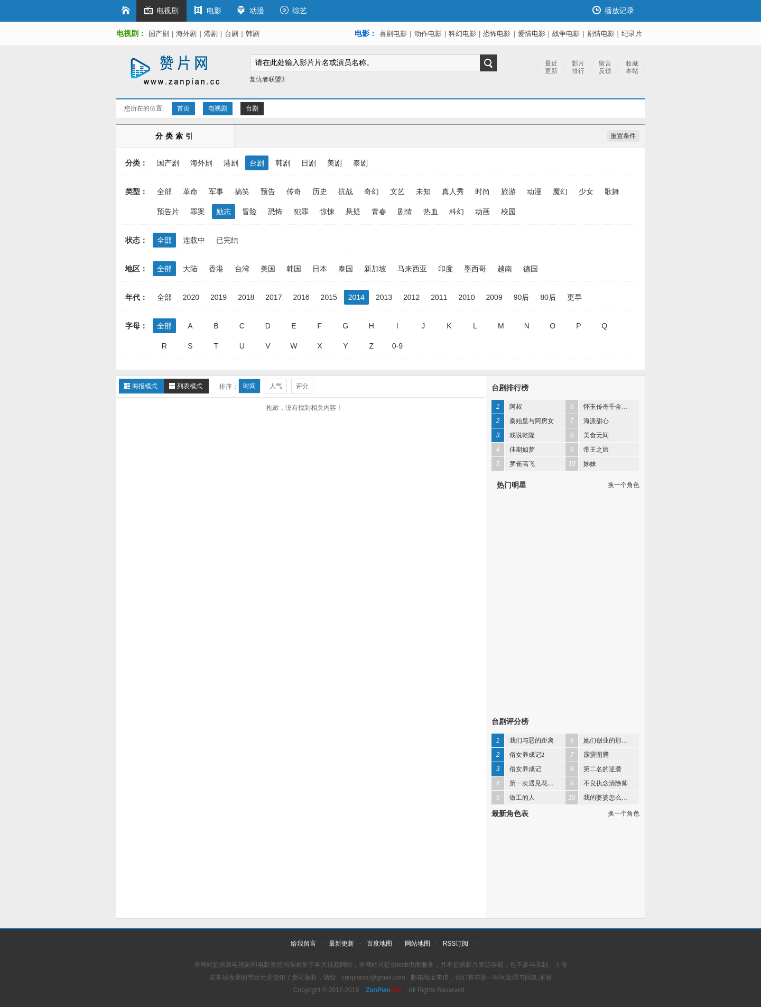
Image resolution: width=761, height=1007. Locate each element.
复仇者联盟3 (267, 79)
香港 (216, 268)
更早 (574, 297)
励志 (223, 211)
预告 (268, 191)
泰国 (345, 268)
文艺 (397, 191)
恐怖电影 (497, 34)
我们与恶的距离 (522, 740)
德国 (530, 268)
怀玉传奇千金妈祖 (599, 407)
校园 (508, 211)
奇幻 (371, 191)
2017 (273, 297)
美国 (268, 268)
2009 (494, 297)
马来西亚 (412, 268)
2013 (384, 297)
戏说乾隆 (513, 435)
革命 (190, 191)
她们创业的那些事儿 (602, 740)
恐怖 (275, 211)
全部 (164, 191)
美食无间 (587, 435)
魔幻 (560, 191)
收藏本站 (632, 67)
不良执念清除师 (596, 783)
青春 (379, 211)
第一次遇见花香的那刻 (528, 783)
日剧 (308, 163)
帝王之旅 (587, 449)
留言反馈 (605, 67)
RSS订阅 (456, 943)
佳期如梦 (513, 449)
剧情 (404, 211)
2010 (466, 297)
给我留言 (303, 943)
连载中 (194, 240)
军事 (216, 191)
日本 (319, 268)
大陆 (190, 268)
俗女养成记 (516, 769)
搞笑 (242, 191)
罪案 (197, 211)
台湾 (242, 268)
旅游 (508, 191)
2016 (301, 297)
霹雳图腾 (587, 755)
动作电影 (428, 34)
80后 (548, 297)
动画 (482, 211)
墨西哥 (475, 268)
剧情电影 (601, 34)
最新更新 (341, 943)
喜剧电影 (393, 34)
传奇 (293, 191)
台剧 (231, 34)
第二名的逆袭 (593, 769)
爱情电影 (531, 34)
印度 (445, 268)
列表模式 (189, 386)
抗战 (345, 191)
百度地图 (379, 943)
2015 (329, 297)
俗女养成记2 (517, 755)
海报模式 (144, 386)
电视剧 (161, 10)
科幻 (456, 211)
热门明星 (511, 485)
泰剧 (360, 163)
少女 (586, 191)
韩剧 (252, 34)
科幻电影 (462, 34)
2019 (218, 297)
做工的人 (513, 797)
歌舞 (612, 191)
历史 (319, 191)
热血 (430, 211)
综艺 (293, 10)
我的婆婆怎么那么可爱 (602, 797)
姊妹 (580, 464)
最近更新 (551, 67)
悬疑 (353, 211)
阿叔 (506, 407)
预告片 (168, 211)
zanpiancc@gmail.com (373, 977)
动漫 (250, 10)
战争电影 (566, 34)
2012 (411, 297)
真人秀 (453, 191)
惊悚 (327, 211)
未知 (423, 191)
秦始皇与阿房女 (522, 421)
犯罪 (301, 211)
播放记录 (613, 10)
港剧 (211, 34)
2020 (191, 297)
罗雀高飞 (513, 464)
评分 (302, 386)
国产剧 (159, 34)
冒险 (249, 211)
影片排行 (578, 67)
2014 (356, 297)
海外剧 (186, 34)
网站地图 (417, 943)
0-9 (397, 346)
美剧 (334, 163)
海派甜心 (587, 421)
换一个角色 (623, 485)
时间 (249, 386)
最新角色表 (509, 813)
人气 (276, 386)
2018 (246, 297)
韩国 (293, 268)
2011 (439, 297)
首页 (183, 108)
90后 (522, 297)
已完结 (227, 240)
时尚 (482, 191)
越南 (504, 268)
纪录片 (631, 34)
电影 (207, 10)
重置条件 (623, 136)
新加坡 (375, 268)
